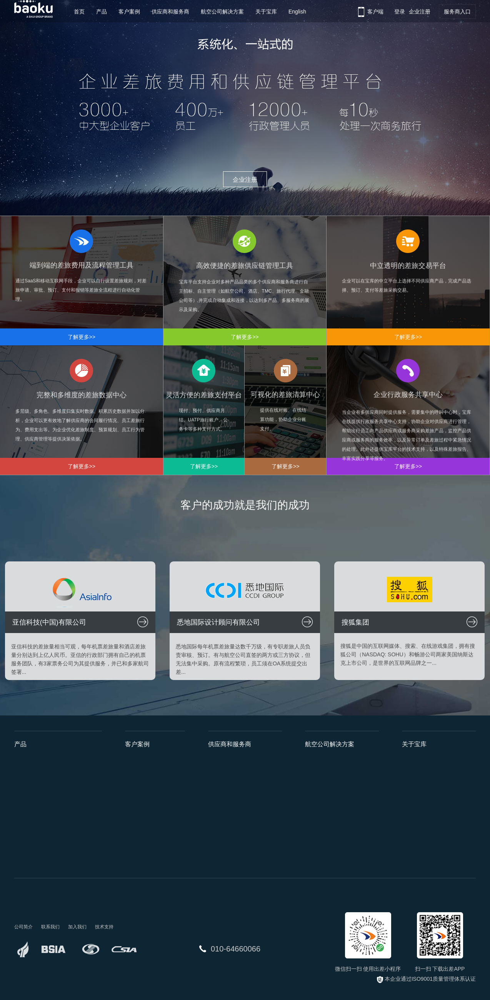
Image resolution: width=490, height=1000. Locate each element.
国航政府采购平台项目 (332, 830)
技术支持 (104, 927)
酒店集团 (219, 775)
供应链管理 (27, 789)
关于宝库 (266, 11)
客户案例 (129, 11)
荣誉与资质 (415, 789)
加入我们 (77, 927)
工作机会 (412, 830)
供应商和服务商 (170, 11)
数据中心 (25, 816)
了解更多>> (81, 337)
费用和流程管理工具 (38, 775)
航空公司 (219, 761)
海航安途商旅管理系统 (332, 789)
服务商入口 (457, 11)
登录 (399, 11)
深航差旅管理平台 (326, 775)
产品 (101, 11)
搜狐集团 (136, 789)
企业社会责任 (418, 816)
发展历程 (412, 775)
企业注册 (419, 11)
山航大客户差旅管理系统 (334, 816)
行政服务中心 (30, 858)
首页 (79, 11)
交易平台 (25, 802)
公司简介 (412, 761)
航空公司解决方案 (222, 11)
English (297, 11)
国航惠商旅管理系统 (329, 761)
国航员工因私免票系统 (332, 858)
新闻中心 (412, 802)
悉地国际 (136, 775)
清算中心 (25, 844)
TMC (214, 789)
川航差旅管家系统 (326, 802)
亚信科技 (136, 761)
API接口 (92, 775)
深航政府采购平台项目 (332, 844)
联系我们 (412, 844)
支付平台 (25, 830)
